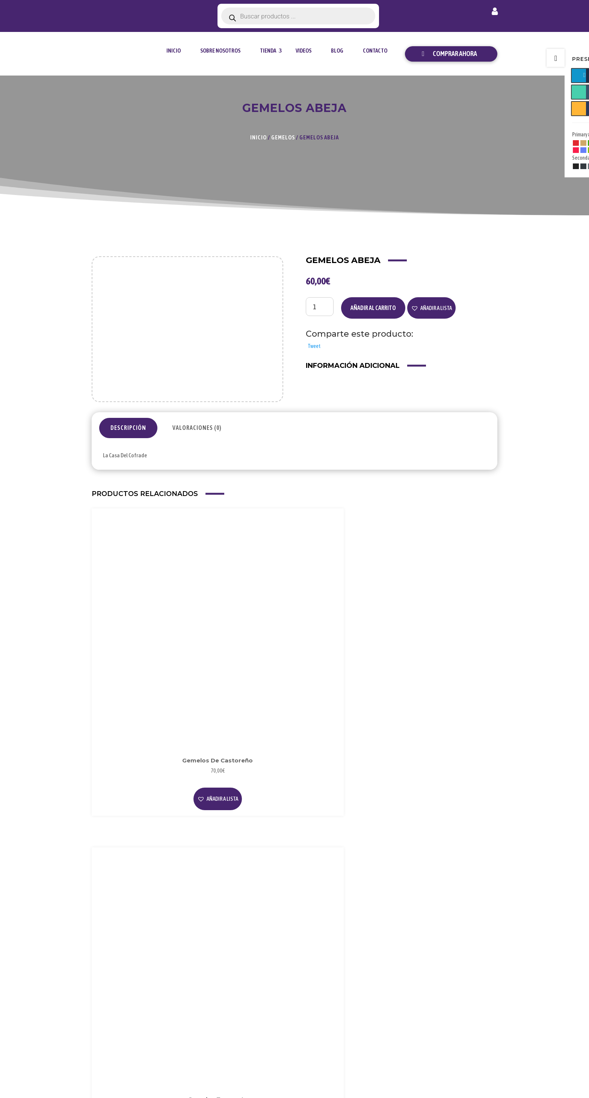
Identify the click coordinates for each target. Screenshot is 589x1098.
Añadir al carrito (373, 307)
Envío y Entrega (464, 984)
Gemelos (283, 137)
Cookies (385, 984)
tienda (268, 50)
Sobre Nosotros (220, 50)
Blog (337, 50)
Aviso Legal (389, 959)
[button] (431, 308)
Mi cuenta (495, 13)
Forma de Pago (463, 971)
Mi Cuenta (458, 959)
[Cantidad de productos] (320, 306)
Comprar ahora (455, 53)
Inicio (173, 50)
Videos (303, 50)
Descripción (128, 427)
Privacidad (388, 971)
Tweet (314, 346)
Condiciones (390, 996)
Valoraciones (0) (197, 427)
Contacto (375, 50)
